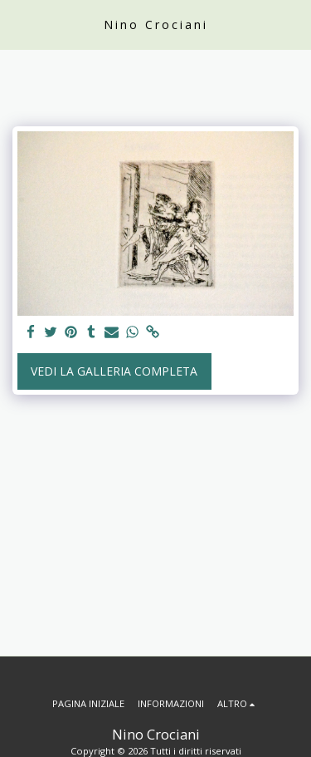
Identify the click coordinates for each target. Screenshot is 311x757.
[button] (18, 24)
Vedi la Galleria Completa (114, 371)
